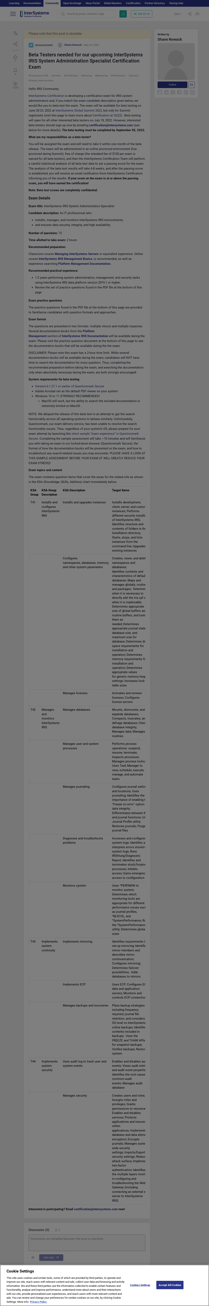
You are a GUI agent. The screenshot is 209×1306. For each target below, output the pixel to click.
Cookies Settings (140, 1288)
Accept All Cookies (170, 1288)
